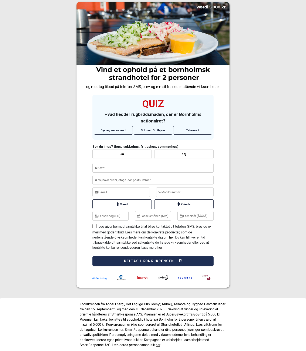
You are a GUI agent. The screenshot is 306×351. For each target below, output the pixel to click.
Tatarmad (192, 130)
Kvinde (183, 204)
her (171, 237)
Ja (122, 154)
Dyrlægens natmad (113, 130)
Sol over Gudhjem (153, 130)
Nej (183, 154)
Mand (122, 204)
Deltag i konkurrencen (153, 261)
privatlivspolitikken (94, 335)
